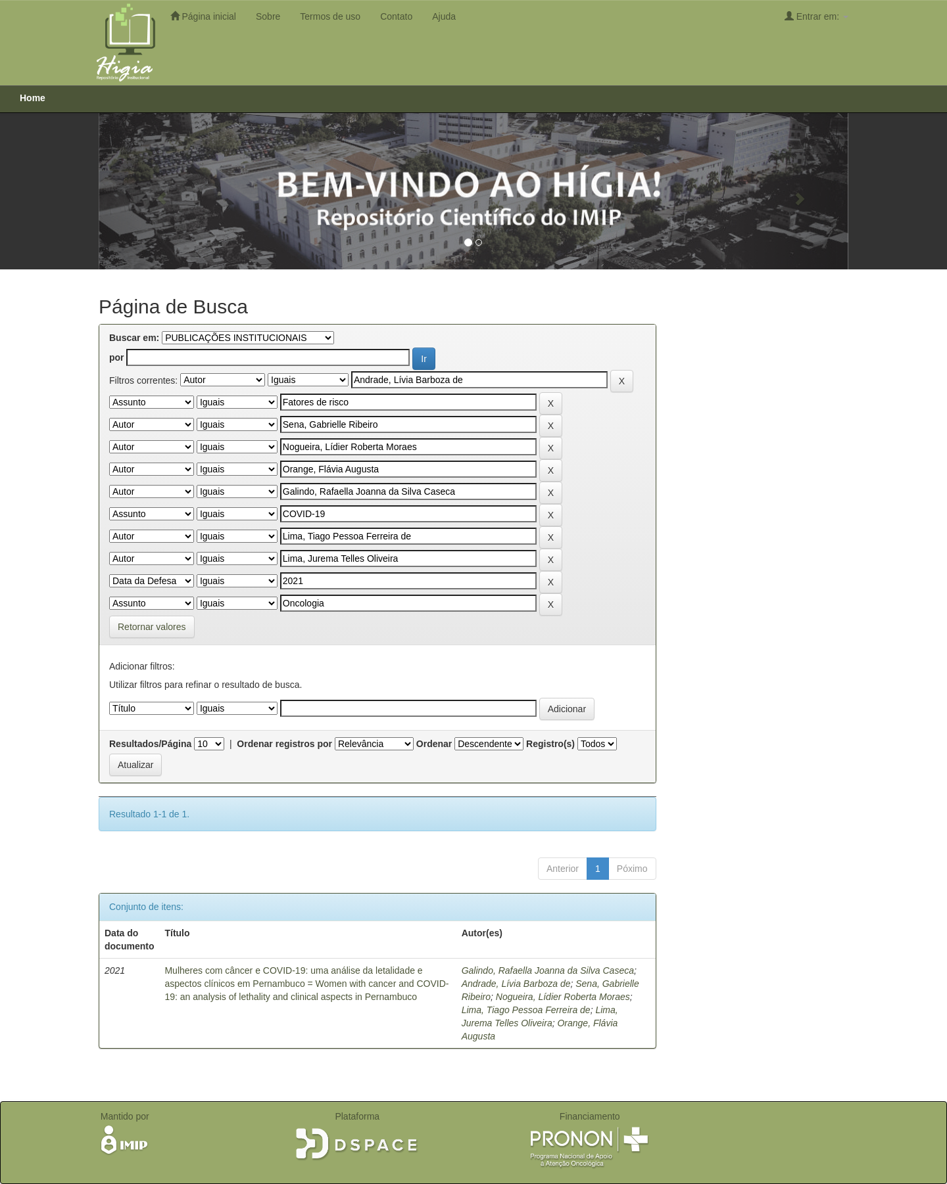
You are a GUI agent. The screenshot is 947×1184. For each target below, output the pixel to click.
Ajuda (444, 16)
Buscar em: (134, 337)
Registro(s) (550, 744)
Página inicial (203, 16)
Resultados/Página (150, 744)
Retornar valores (152, 627)
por (116, 357)
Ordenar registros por (284, 744)
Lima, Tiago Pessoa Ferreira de (526, 1010)
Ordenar (434, 744)
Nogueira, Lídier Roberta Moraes (563, 996)
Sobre (268, 16)
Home (32, 98)
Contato (396, 16)
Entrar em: (816, 16)
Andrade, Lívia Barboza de (516, 983)
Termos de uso (330, 16)
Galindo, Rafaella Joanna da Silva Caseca (548, 970)
